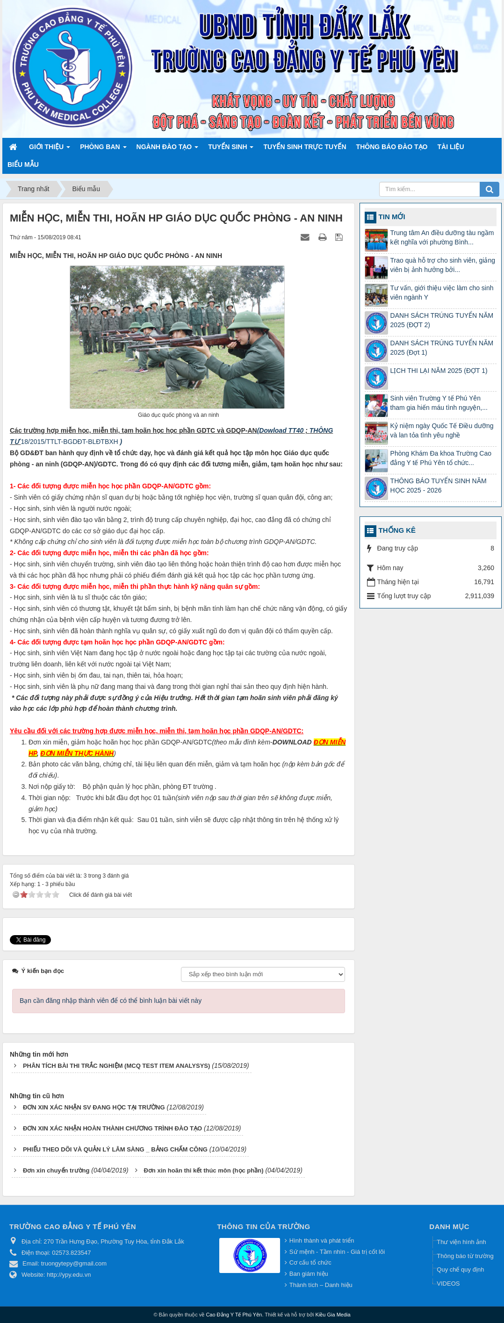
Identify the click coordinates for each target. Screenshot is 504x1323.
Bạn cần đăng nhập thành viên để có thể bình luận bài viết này (111, 1000)
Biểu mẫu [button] (23, 164)
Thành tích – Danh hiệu (321, 1284)
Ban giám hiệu (308, 1273)
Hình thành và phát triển (321, 1240)
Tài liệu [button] (451, 146)
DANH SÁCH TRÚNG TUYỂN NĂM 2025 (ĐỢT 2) (442, 320)
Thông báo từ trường (465, 1255)
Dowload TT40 (281, 430)
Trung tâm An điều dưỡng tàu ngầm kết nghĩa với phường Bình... (442, 237)
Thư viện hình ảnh (461, 1241)
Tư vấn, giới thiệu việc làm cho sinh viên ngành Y (442, 292)
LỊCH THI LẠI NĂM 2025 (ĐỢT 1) (439, 370)
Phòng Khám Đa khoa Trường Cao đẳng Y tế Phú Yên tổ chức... (440, 458)
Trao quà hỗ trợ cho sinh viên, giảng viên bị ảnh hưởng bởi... (443, 265)
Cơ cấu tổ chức (310, 1262)
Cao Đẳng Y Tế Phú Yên (234, 1314)
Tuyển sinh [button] (230, 149)
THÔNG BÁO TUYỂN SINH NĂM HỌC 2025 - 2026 (438, 485)
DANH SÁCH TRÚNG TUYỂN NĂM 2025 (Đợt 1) (442, 347)
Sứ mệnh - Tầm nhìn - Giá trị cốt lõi (337, 1251)
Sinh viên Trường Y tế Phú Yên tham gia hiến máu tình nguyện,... (439, 402)
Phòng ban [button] (103, 149)
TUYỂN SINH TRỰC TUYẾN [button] (304, 146)
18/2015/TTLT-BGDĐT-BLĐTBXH (70, 441)
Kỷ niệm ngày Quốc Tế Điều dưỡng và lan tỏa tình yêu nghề (442, 430)
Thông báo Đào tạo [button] (392, 146)
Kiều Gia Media (333, 1314)
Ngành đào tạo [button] (168, 149)
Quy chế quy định (460, 1269)
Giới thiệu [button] (49, 149)
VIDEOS (448, 1283)
